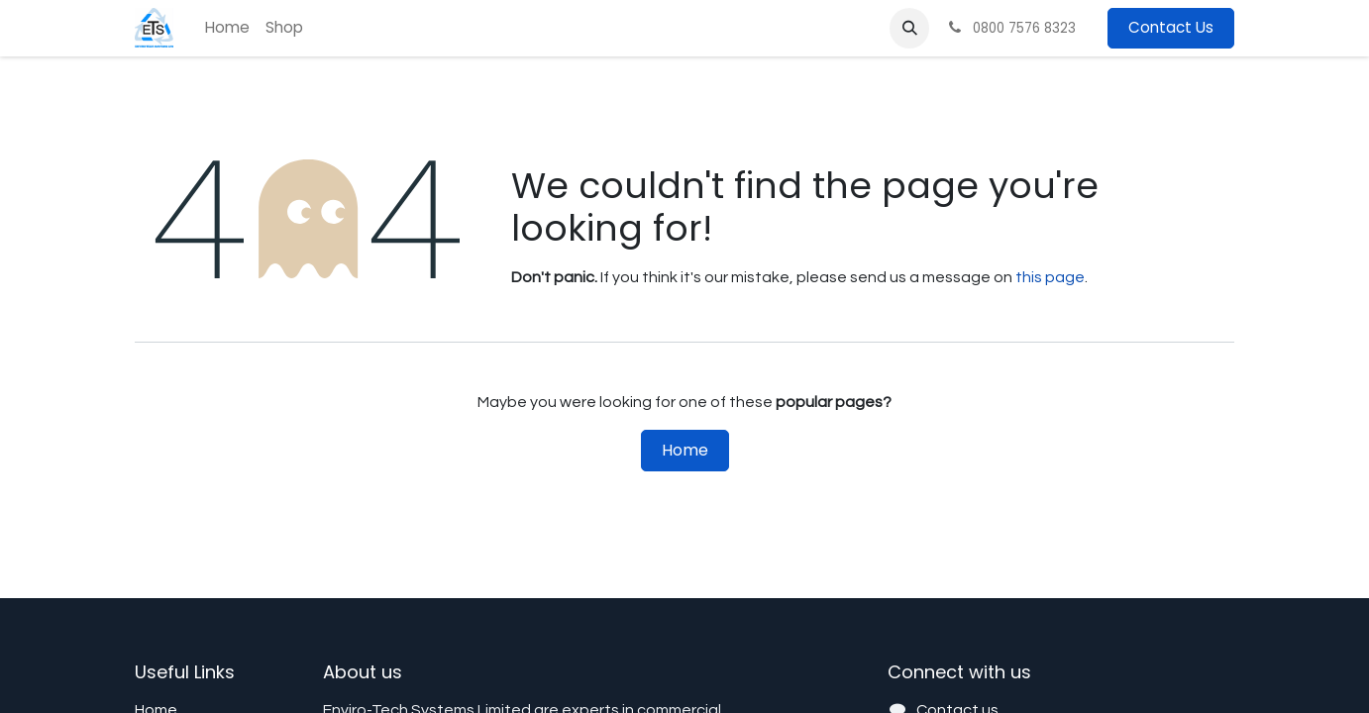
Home (685, 450)
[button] (909, 28)
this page (1050, 277)
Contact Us (1170, 27)
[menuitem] (227, 28)
